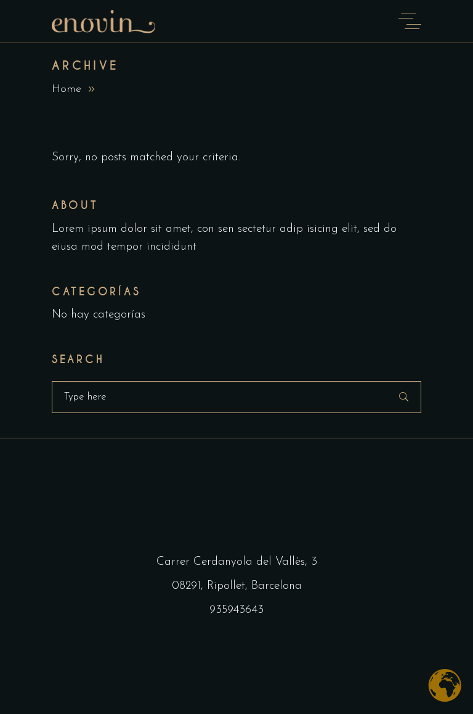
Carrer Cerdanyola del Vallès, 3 (236, 562)
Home (66, 89)
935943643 (236, 610)
